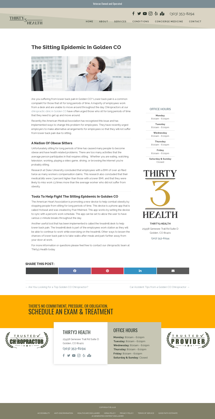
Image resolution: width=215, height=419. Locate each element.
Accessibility (43, 413)
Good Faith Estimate (168, 413)
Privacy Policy (126, 413)
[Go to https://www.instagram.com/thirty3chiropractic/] (150, 14)
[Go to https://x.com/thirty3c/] (139, 14)
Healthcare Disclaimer (88, 413)
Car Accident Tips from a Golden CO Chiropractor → (160, 287)
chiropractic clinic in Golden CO (49, 111)
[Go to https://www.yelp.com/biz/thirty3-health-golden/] (156, 14)
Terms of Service (146, 413)
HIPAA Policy (110, 413)
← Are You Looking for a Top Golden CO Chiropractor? (56, 287)
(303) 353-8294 (182, 14)
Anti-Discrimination (63, 413)
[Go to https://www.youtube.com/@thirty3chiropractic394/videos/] (145, 14)
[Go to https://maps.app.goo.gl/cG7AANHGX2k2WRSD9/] (162, 14)
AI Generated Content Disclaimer (108, 416)
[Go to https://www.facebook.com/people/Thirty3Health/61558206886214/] (133, 14)
